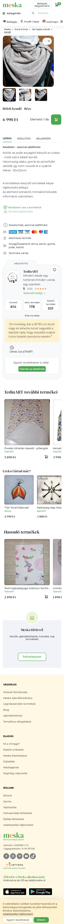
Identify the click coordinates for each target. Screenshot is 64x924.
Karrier (7, 801)
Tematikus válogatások (17, 721)
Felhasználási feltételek (17, 813)
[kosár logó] (57, 5)
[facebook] (6, 856)
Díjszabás (9, 761)
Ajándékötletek (12, 715)
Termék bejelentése (18, 212)
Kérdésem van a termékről (22, 208)
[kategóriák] (12, 13)
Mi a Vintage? (11, 743)
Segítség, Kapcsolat (15, 773)
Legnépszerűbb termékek (19, 704)
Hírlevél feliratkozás (15, 692)
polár (12, 247)
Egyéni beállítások (17, 919)
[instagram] (13, 856)
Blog (6, 709)
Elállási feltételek (13, 819)
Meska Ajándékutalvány (17, 698)
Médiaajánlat (11, 767)
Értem (41, 919)
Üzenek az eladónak (32, 368)
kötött (20, 247)
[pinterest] (20, 856)
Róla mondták (32, 315)
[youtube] (26, 856)
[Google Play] (14, 891)
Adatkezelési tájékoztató (18, 825)
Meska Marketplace (15, 755)
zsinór (42, 244)
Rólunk (7, 795)
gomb (51, 244)
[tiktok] (33, 856)
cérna (34, 244)
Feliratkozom (32, 656)
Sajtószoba (9, 807)
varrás (24, 253)
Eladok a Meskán (13, 749)
